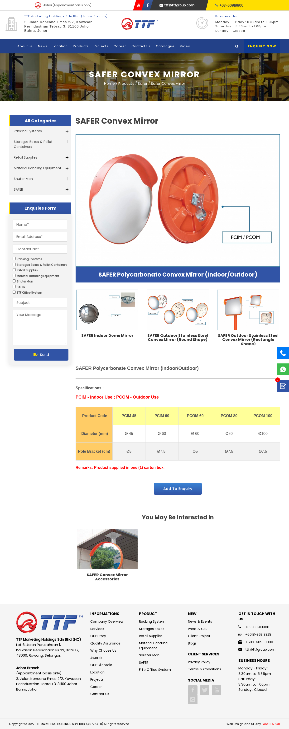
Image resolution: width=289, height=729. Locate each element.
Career (120, 46)
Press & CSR (197, 628)
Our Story (98, 636)
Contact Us (141, 46)
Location (60, 46)
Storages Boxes (151, 628)
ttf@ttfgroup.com (176, 5)
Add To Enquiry (177, 488)
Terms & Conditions (204, 669)
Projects (101, 46)
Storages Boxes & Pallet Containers (33, 144)
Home (109, 83)
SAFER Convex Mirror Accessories (107, 577)
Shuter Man (23, 178)
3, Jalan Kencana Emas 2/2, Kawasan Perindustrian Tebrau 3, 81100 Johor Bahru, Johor (58, 26)
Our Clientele (101, 665)
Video (185, 46)
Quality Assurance (105, 643)
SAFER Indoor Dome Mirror (107, 335)
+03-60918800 (229, 5)
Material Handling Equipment (37, 168)
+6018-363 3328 (258, 634)
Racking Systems (28, 131)
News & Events (200, 621)
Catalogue (165, 46)
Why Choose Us (103, 650)
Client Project (199, 636)
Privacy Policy (199, 662)
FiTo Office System (155, 669)
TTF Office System (29, 293)
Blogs (192, 643)
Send (41, 354)
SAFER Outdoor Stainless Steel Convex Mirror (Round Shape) (177, 338)
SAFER (18, 189)
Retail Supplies (25, 157)
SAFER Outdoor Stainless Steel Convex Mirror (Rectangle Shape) (248, 340)
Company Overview (106, 621)
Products (81, 46)
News (43, 46)
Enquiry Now (262, 46)
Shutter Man (149, 655)
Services (97, 628)
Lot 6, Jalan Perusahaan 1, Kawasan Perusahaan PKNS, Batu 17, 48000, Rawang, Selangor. (47, 650)
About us (25, 46)
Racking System (152, 621)
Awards (96, 657)
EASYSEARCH (271, 724)
